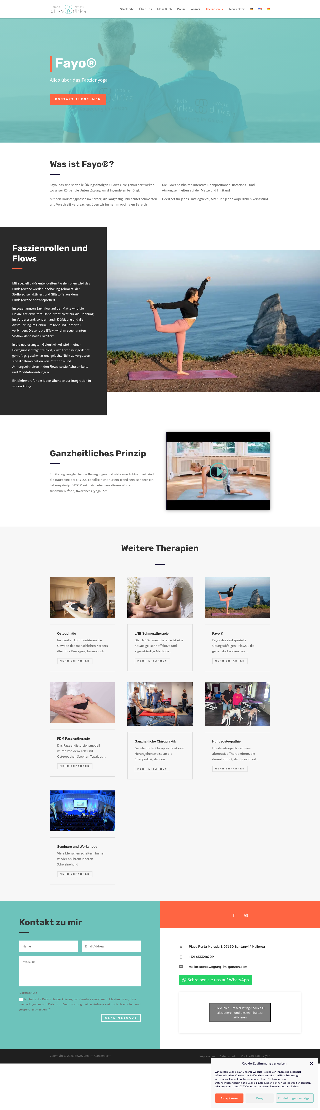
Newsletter (236, 9)
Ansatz (195, 9)
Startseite (127, 9)
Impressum (207, 1056)
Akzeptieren (229, 1098)
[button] (312, 1063)
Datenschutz (228, 1056)
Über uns (145, 9)
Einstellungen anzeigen (294, 1098)
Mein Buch (164, 9)
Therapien (213, 9)
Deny (259, 1098)
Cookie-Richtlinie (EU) (255, 1056)
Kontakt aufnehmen (78, 99)
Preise (181, 9)
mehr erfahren (75, 661)
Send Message (121, 1017)
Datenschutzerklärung (228, 1083)
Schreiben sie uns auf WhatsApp (218, 980)
